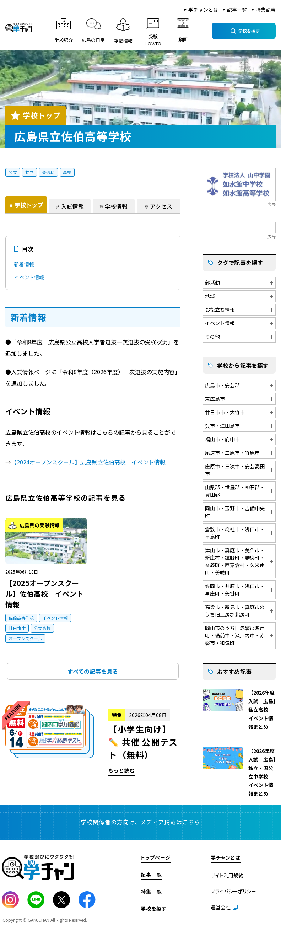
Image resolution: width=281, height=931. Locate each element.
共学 (29, 172)
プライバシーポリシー (233, 891)
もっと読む (92, 740)
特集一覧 (151, 891)
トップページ (156, 857)
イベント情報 (29, 277)
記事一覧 (237, 9)
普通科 (48, 172)
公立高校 (42, 628)
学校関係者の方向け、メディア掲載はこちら (140, 822)
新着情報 (24, 264)
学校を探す (154, 908)
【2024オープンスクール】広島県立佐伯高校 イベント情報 (88, 462)
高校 (67, 172)
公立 (13, 172)
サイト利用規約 (227, 875)
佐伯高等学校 (21, 618)
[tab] (26, 204)
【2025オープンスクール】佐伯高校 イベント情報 (44, 593)
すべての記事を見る (92, 671)
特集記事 (266, 9)
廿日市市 (17, 628)
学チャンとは (203, 9)
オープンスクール (25, 638)
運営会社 (221, 907)
